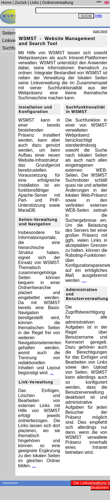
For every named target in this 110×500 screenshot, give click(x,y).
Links (34, 2)
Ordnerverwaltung (57, 2)
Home (7, 2)
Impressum (10, 482)
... (52, 372)
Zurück (21, 2)
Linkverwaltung (8, 40)
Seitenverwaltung (8, 33)
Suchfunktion (8, 48)
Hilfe (98, 16)
